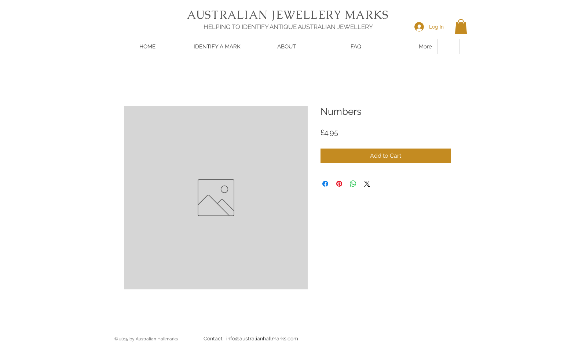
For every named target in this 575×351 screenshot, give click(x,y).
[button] (461, 26)
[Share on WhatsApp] (353, 183)
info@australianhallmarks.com (262, 338)
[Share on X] (367, 183)
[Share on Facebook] (325, 183)
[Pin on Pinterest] (339, 183)
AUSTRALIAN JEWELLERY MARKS (288, 14)
